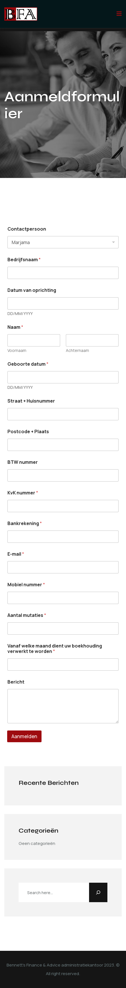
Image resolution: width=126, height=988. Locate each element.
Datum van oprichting (31, 290)
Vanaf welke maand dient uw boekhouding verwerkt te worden (54, 648)
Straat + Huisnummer (31, 401)
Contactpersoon (26, 229)
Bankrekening (24, 523)
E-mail (15, 554)
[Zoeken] (98, 892)
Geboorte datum (27, 364)
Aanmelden (24, 736)
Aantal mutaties (26, 615)
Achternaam (77, 350)
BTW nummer (22, 462)
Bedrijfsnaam (24, 259)
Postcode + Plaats (28, 431)
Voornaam (16, 350)
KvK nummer (22, 493)
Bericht (15, 682)
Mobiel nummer (26, 584)
